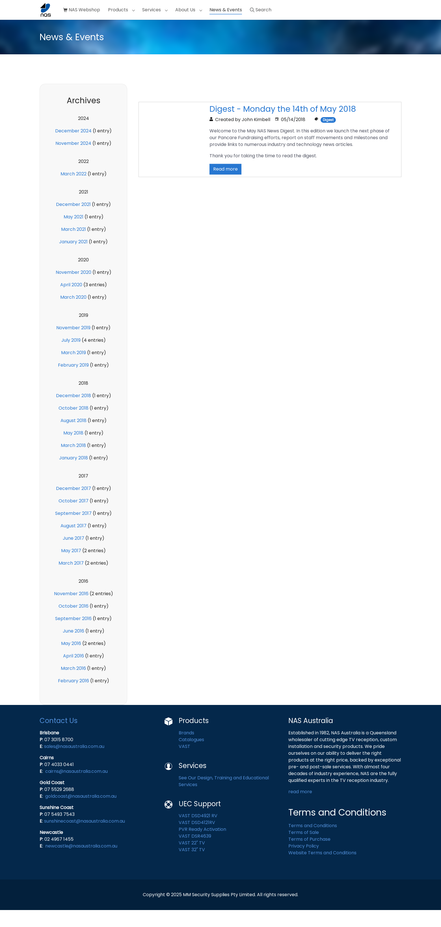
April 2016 (73, 673)
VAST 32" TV (192, 866)
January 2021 (73, 258)
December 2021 (73, 221)
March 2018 (73, 462)
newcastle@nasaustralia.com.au (81, 863)
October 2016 (73, 623)
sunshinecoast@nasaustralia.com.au (84, 838)
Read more (225, 186)
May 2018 (73, 450)
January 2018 (73, 475)
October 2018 (73, 425)
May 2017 (71, 567)
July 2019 (71, 357)
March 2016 (73, 685)
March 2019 (73, 369)
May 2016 (71, 660)
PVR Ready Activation (202, 846)
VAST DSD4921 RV (198, 832)
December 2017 (73, 505)
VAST (184, 763)
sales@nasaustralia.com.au (74, 763)
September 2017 (73, 530)
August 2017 (73, 542)
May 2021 (73, 234)
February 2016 (73, 697)
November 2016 (71, 610)
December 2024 (73, 148)
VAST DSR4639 (195, 853)
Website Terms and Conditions (322, 869)
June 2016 (73, 648)
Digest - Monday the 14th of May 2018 (282, 126)
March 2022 (73, 191)
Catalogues (192, 756)
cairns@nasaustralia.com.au (76, 788)
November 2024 (73, 160)
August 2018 (73, 437)
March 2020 (73, 314)
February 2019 (73, 382)
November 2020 (73, 289)
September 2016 (73, 635)
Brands (186, 750)
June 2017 (73, 555)
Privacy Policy (303, 863)
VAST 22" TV (192, 860)
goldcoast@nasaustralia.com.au (80, 813)
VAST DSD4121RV (197, 839)
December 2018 (73, 412)
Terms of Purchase (309, 856)
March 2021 (73, 246)
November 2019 (73, 344)
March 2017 (71, 580)
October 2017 (73, 518)
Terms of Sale (303, 849)
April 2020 (71, 301)
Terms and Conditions (312, 842)
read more (300, 808)
